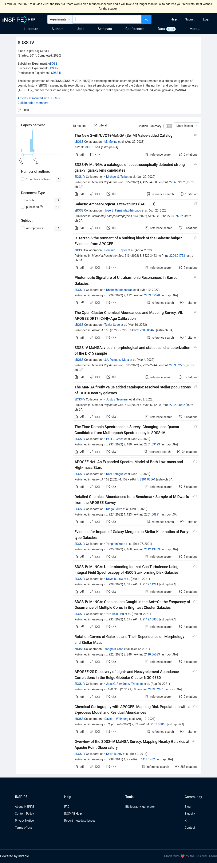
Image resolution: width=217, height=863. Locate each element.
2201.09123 (152, 444)
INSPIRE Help (73, 813)
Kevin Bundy (114, 754)
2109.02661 (156, 689)
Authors (57, 29)
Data (161, 29)
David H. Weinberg (116, 719)
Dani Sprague (115, 474)
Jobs (80, 29)
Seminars (105, 29)
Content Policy (24, 813)
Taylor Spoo (112, 324)
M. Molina (110, 141)
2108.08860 (158, 724)
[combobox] (107, 19)
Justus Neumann (117, 399)
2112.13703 (152, 549)
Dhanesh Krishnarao (119, 290)
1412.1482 (148, 759)
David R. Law (114, 579)
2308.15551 (92, 147)
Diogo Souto (114, 509)
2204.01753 (177, 255)
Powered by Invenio (14, 856)
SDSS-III (56, 73)
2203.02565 (177, 365)
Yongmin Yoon (115, 543)
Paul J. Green (115, 439)
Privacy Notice (24, 820)
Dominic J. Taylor (115, 250)
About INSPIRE (24, 806)
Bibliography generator (140, 806)
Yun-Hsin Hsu (115, 614)
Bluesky (190, 813)
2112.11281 (150, 584)
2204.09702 (175, 216)
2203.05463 (147, 330)
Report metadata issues (79, 820)
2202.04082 (177, 405)
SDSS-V (53, 68)
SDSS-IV (80, 176)
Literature (31, 29)
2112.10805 (150, 619)
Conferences (134, 29)
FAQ (67, 806)
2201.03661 (147, 479)
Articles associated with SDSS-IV (39, 98)
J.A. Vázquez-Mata (116, 359)
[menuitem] (174, 19)
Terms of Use (23, 827)
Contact (190, 827)
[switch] (167, 126)
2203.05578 (152, 295)
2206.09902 (177, 182)
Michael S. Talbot (117, 176)
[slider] (22, 154)
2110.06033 (152, 654)
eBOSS (52, 63)
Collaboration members (33, 102)
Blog (188, 806)
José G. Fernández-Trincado (122, 210)
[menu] (184, 19)
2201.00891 (152, 514)
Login (206, 19)
